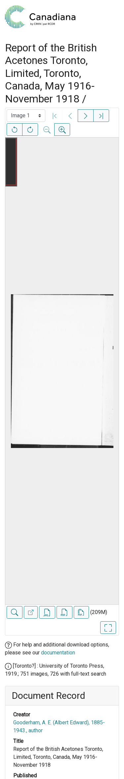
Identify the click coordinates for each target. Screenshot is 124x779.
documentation (58, 652)
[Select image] (26, 115)
